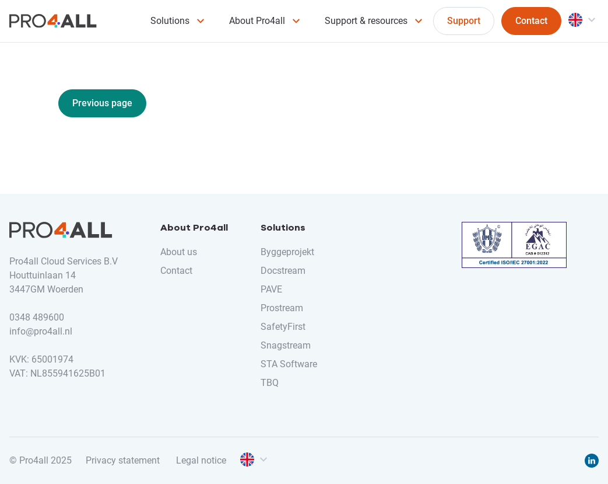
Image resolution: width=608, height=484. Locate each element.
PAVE (271, 289)
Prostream (282, 308)
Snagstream (286, 345)
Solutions (169, 20)
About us (178, 251)
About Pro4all (257, 20)
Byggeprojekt (287, 251)
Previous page (102, 103)
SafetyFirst (283, 326)
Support (463, 20)
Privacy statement (123, 460)
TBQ (270, 382)
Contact (531, 20)
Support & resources (366, 20)
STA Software (289, 364)
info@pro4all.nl (40, 331)
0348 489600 (36, 317)
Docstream (283, 270)
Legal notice (201, 460)
